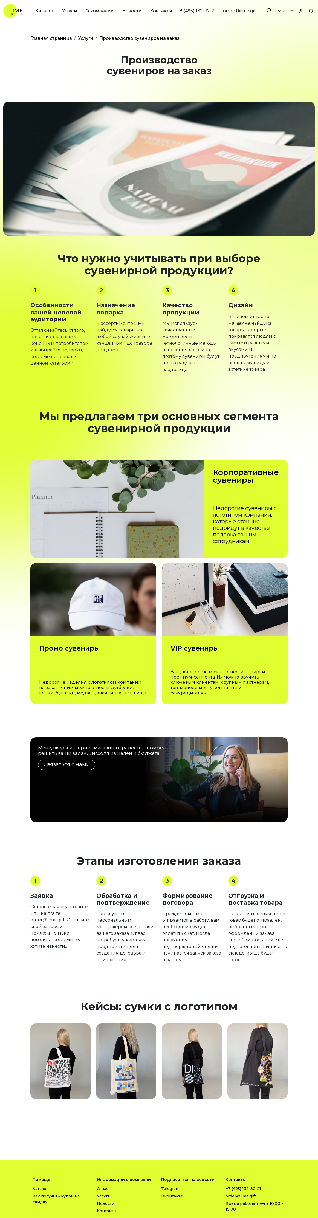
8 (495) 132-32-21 (198, 10)
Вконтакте (172, 1196)
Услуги (69, 10)
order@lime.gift (240, 10)
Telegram (170, 1188)
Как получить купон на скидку (56, 1199)
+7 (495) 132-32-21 (243, 1188)
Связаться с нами (67, 764)
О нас (102, 1188)
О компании (99, 10)
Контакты (161, 10)
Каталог (44, 10)
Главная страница (51, 38)
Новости (132, 10)
